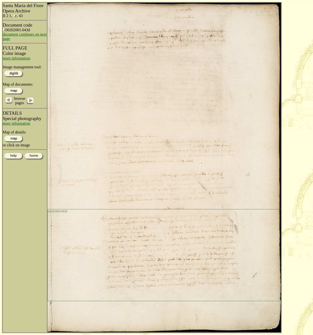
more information (16, 58)
